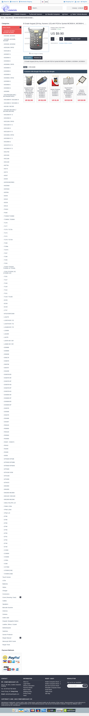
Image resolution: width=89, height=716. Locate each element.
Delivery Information (28, 685)
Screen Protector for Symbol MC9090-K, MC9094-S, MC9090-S (55, 92)
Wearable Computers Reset (53, 687)
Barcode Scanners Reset (52, 685)
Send (84, 685)
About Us (25, 681)
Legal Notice (26, 683)
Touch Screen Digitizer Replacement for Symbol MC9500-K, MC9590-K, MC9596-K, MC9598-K (68, 92)
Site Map (47, 693)
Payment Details (27, 687)
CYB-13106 (32, 67)
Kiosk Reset (48, 689)
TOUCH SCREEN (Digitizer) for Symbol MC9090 (81, 92)
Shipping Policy (27, 691)
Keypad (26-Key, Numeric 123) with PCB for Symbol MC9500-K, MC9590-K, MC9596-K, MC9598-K (29, 92)
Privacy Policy (27, 693)
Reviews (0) (37, 57)
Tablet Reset (48, 691)
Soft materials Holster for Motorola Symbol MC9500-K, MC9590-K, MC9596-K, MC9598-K (42, 92)
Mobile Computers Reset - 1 (53, 681)
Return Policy (27, 689)
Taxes (25, 695)
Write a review (68, 43)
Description (28, 57)
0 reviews (61, 43)
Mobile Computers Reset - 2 (53, 683)
